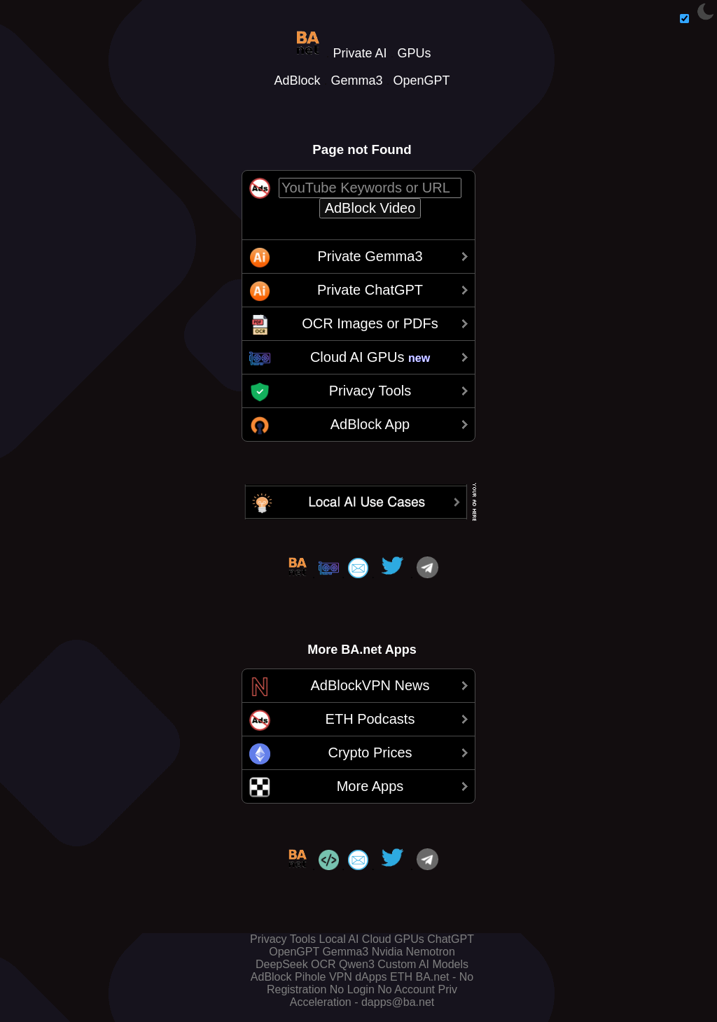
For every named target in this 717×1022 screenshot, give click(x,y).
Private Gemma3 (369, 256)
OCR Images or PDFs (370, 323)
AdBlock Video (370, 208)
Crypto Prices (370, 752)
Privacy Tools (370, 390)
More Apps (370, 786)
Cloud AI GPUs (370, 357)
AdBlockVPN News (369, 685)
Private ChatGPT (370, 290)
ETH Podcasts (370, 719)
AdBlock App (370, 424)
